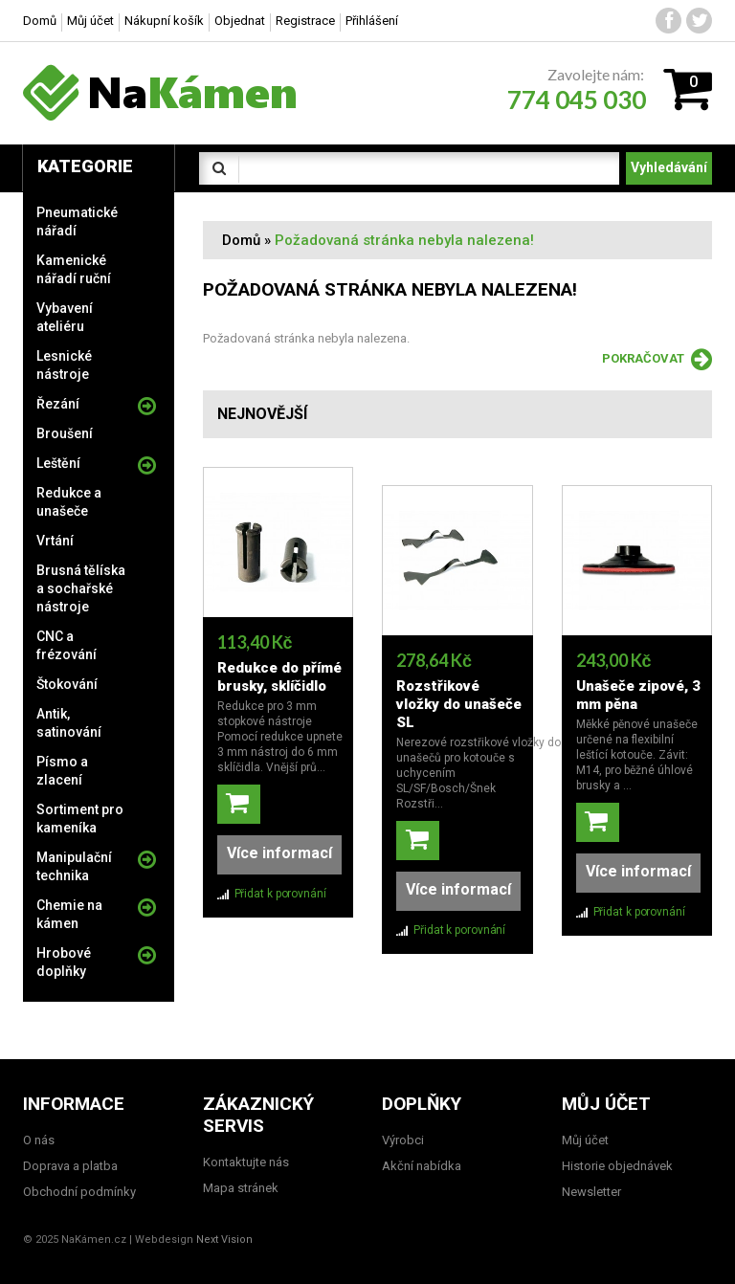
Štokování (67, 684)
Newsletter (591, 1191)
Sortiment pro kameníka (79, 818)
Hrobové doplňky (63, 962)
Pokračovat (657, 359)
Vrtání (55, 540)
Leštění (58, 463)
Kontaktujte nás (246, 1162)
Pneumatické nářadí (77, 221)
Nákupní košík (164, 20)
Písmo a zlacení (62, 770)
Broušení (64, 433)
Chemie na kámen (69, 914)
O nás (39, 1140)
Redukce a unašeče (68, 502)
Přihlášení (371, 20)
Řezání (57, 403)
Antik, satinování (68, 723)
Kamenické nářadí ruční (73, 269)
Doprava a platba (70, 1166)
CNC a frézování (66, 645)
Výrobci (403, 1140)
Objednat (239, 20)
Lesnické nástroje (64, 365)
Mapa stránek (240, 1188)
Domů (241, 240)
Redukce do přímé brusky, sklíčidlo (279, 677)
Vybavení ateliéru (64, 317)
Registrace (305, 20)
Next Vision (224, 1239)
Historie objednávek (617, 1166)
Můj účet (90, 20)
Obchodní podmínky (79, 1191)
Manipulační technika (74, 866)
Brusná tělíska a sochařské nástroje (80, 588)
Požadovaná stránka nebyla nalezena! (404, 240)
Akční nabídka (421, 1166)
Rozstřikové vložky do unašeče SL (459, 686)
